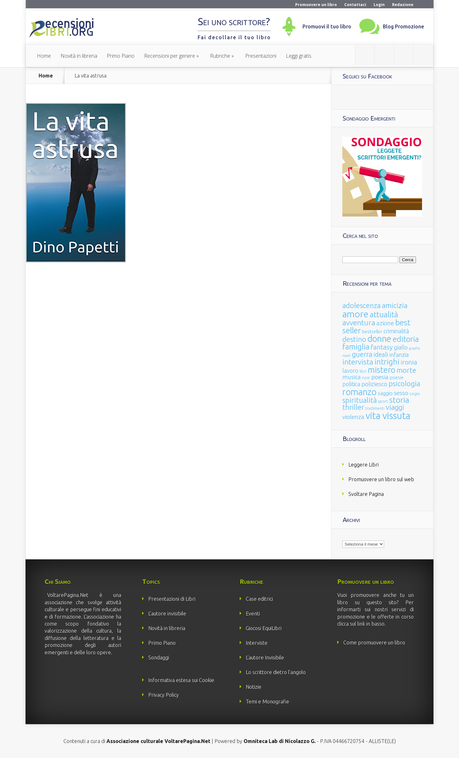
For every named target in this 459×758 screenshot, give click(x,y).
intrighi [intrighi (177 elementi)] (387, 361)
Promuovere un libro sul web (381, 479)
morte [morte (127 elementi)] (406, 370)
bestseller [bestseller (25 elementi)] (372, 331)
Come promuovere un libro (374, 642)
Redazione (402, 4)
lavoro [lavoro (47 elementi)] (350, 370)
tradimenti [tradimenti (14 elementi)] (374, 408)
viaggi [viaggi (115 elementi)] (395, 407)
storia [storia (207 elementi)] (399, 399)
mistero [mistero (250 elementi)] (381, 369)
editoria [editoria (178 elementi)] (406, 339)
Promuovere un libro (316, 4)
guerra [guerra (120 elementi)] (362, 354)
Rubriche (220, 55)
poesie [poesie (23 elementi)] (397, 377)
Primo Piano (121, 55)
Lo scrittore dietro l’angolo (276, 672)
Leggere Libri (363, 464)
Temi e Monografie (267, 701)
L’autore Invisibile (265, 657)
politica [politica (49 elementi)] (351, 384)
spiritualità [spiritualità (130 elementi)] (359, 400)
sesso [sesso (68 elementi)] (401, 392)
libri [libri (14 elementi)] (363, 371)
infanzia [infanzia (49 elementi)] (399, 354)
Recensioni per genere (169, 55)
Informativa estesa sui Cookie (181, 680)
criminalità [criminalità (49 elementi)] (396, 331)
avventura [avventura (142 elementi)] (358, 323)
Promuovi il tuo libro (326, 26)
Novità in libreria (79, 55)
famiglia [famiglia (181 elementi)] (355, 346)
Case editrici (259, 599)
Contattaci (355, 4)
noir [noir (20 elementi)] (366, 377)
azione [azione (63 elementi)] (385, 323)
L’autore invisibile (167, 613)
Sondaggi (158, 657)
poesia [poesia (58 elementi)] (380, 377)
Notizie (253, 687)
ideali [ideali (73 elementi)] (381, 354)
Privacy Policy (163, 695)
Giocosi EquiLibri (263, 628)
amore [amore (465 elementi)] (355, 314)
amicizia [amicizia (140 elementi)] (394, 305)
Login (379, 4)
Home (44, 55)
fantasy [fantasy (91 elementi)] (382, 347)
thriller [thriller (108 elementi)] (353, 407)
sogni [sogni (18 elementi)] (415, 393)
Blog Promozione (403, 26)
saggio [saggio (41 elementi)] (385, 393)
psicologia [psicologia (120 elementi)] (404, 383)
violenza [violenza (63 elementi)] (353, 416)
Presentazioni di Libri (171, 599)
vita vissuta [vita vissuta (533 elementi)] (388, 415)
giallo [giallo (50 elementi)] (401, 347)
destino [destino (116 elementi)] (354, 339)
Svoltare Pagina (366, 494)
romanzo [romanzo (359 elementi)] (359, 392)
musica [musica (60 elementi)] (351, 376)
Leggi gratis (298, 55)
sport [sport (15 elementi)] (383, 401)
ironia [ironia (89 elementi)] (409, 362)
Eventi (253, 613)
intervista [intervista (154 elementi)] (357, 361)
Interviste (256, 643)
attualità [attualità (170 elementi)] (384, 314)
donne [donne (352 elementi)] (379, 338)
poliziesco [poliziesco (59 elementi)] (374, 383)
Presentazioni (260, 55)
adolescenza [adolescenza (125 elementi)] (361, 305)
